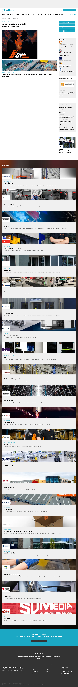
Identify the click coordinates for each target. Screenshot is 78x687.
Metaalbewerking (8, 224)
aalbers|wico (8, 509)
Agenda (17, 14)
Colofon (14, 684)
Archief (34, 10)
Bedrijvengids (26, 14)
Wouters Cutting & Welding (12, 248)
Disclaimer (30, 684)
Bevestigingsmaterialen (9, 442)
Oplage (5, 616)
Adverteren (27, 10)
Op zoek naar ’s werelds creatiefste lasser (14, 25)
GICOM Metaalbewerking (12, 575)
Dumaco (6, 226)
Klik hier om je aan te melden (39, 640)
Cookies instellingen (41, 684)
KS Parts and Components (12, 379)
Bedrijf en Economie (64, 119)
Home (3, 14)
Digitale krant (67, 25)
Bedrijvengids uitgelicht (65, 78)
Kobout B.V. (62, 90)
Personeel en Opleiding (65, 126)
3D (32, 673)
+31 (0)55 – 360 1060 (67, 671)
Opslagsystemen (7, 181)
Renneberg (7, 270)
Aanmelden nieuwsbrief (69, 9)
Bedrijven (48, 667)
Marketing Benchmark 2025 (65, 60)
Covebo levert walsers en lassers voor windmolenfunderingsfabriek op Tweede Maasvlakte (27, 75)
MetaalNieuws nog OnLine (8, 21)
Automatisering (35, 671)
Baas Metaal (7, 596)
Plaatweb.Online (9, 422)
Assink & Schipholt (10, 553)
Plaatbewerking (63, 104)
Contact (47, 10)
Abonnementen (18, 10)
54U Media (7, 618)
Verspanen (61, 109)
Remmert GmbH (9, 400)
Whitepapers (62, 39)
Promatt (6, 292)
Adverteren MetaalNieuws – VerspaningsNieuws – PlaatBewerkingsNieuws (65, 54)
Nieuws (9, 14)
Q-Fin (5, 357)
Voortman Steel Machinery (12, 205)
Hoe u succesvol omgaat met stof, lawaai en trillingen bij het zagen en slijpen (66, 46)
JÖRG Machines (9, 487)
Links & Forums (58, 14)
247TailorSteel (8, 466)
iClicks (20, 683)
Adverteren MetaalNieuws (6, 684)
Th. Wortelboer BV (9, 313)
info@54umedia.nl (67, 673)
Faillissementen (46, 14)
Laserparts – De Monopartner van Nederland (18, 531)
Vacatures (35, 14)
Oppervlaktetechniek (9, 355)
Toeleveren (62, 114)
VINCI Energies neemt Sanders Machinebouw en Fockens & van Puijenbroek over (66, 123)
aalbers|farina (8, 183)
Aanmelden (49, 665)
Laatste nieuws (63, 100)
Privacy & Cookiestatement (22, 684)
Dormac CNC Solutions (11, 335)
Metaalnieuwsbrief (67, 27)
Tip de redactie (67, 22)
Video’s (41, 10)
